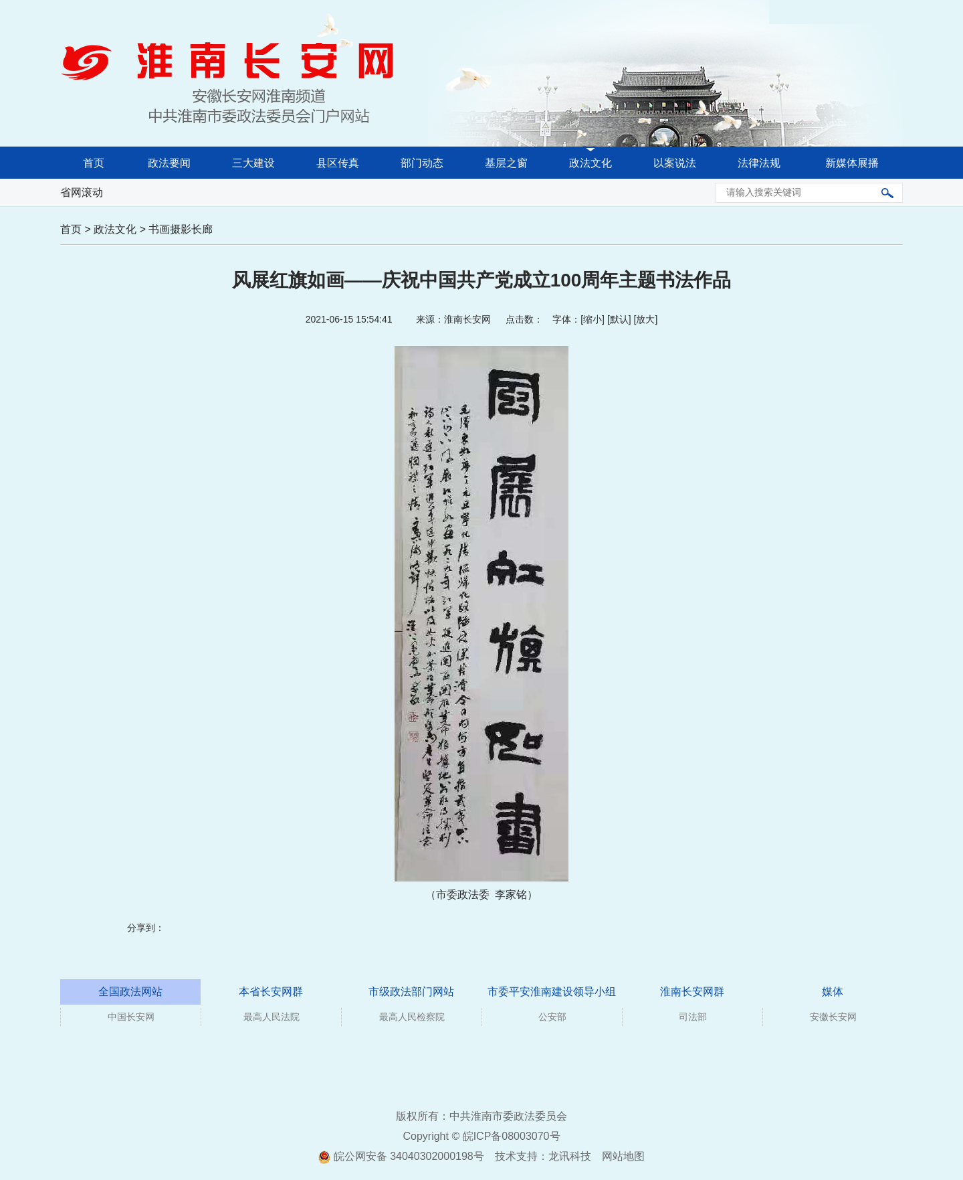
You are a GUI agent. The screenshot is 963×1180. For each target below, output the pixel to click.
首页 (93, 163)
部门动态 (422, 163)
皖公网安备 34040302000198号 (401, 1156)
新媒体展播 (852, 163)
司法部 (693, 1016)
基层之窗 (506, 163)
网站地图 (623, 1156)
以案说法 (674, 163)
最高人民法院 (271, 1016)
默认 (619, 319)
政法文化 (590, 163)
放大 (645, 319)
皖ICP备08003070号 (511, 1136)
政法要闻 (169, 163)
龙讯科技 (569, 1156)
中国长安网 (131, 1016)
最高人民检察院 (412, 1016)
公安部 (552, 1016)
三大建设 (253, 163)
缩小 (592, 319)
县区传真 (337, 163)
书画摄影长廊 (180, 229)
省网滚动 (81, 192)
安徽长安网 (833, 1016)
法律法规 (759, 163)
